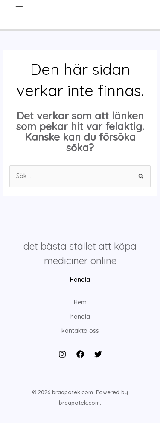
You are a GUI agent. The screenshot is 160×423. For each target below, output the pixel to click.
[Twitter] (98, 354)
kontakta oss (80, 331)
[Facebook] (80, 354)
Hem (80, 302)
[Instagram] (62, 354)
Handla (80, 280)
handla (80, 317)
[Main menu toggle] (19, 8)
